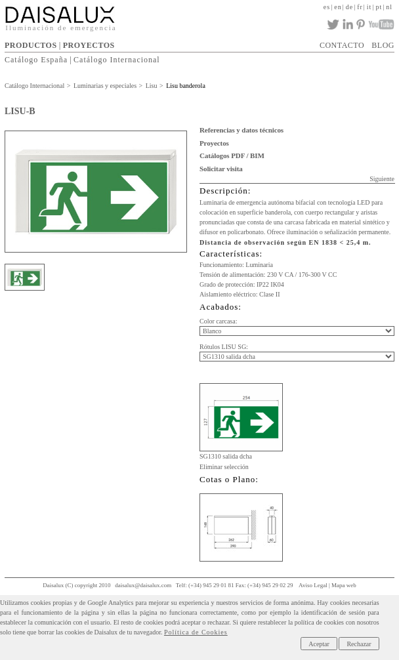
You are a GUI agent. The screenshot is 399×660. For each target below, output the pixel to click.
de (349, 6)
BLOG (382, 45)
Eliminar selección (224, 466)
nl (389, 6)
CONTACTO (342, 45)
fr (360, 6)
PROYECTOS (89, 45)
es (327, 6)
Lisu (152, 85)
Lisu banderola (185, 85)
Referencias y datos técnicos (242, 130)
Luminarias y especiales (105, 85)
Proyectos (214, 143)
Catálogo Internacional (117, 59)
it (369, 6)
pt (378, 6)
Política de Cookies (196, 632)
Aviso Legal (313, 585)
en (337, 6)
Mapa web (343, 585)
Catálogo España (36, 59)
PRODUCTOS (31, 45)
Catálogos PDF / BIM (232, 155)
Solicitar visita (221, 169)
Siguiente (381, 178)
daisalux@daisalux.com (143, 585)
